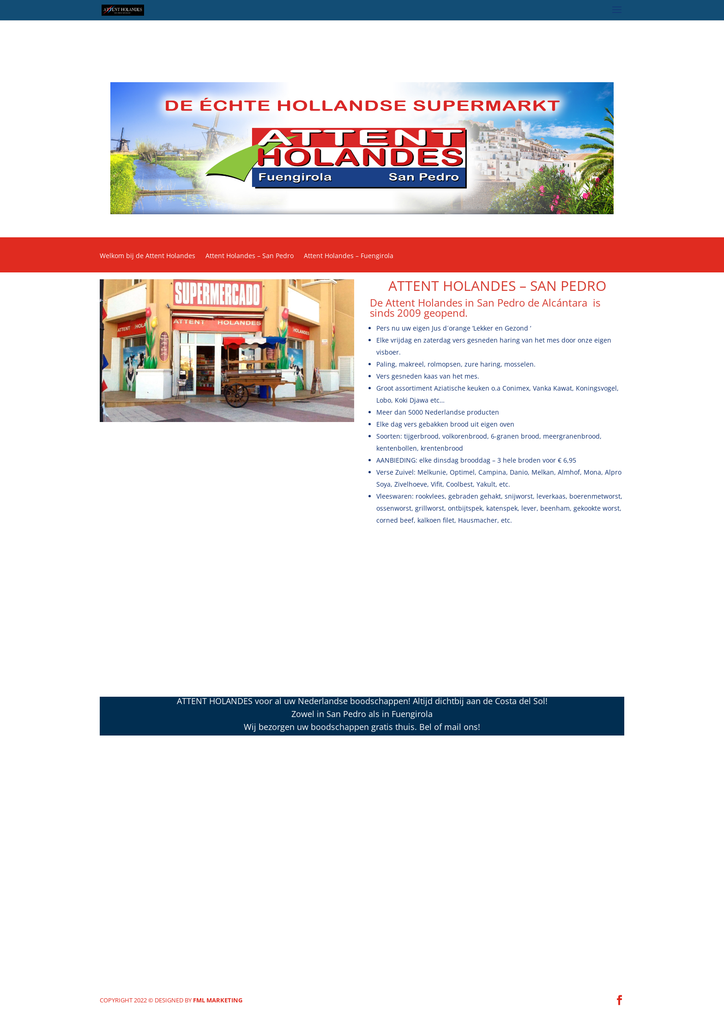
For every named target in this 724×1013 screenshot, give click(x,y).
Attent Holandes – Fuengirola (348, 256)
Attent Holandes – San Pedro (249, 256)
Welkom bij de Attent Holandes (147, 256)
